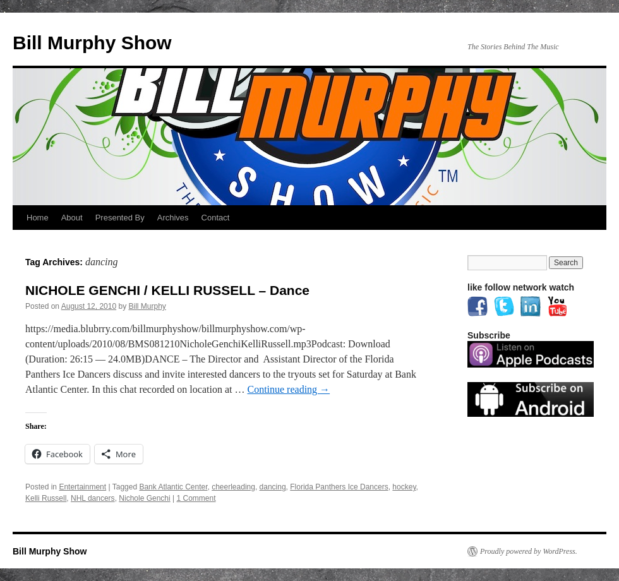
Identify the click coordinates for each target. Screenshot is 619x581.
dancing (273, 486)
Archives (173, 217)
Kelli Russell (45, 498)
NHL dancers (93, 498)
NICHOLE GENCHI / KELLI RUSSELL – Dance (167, 290)
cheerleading (233, 486)
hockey (404, 486)
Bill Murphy (147, 306)
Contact (215, 217)
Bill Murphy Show (92, 42)
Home (38, 217)
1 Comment (195, 498)
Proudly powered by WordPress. (528, 551)
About (72, 217)
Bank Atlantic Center (173, 486)
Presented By (120, 217)
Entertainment (82, 486)
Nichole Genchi (144, 498)
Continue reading (288, 389)
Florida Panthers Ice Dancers (339, 486)
